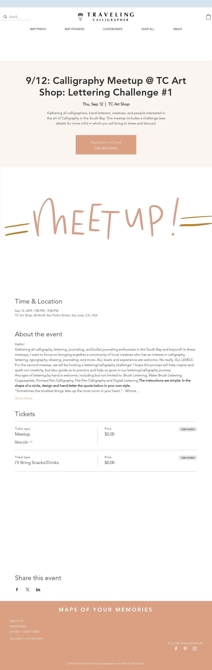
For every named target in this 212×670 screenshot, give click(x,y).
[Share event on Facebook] (17, 589)
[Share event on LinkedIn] (38, 589)
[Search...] (15, 17)
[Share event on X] (28, 589)
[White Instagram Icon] (194, 648)
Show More (23, 398)
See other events (106, 147)
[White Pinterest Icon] (185, 648)
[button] (208, 16)
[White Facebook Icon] (176, 648)
